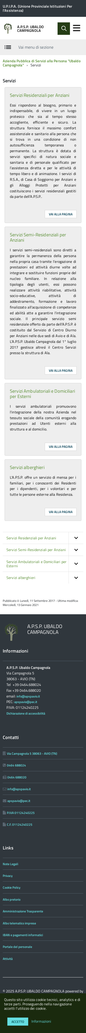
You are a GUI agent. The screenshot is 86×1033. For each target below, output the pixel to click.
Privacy (8, 875)
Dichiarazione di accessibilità (25, 713)
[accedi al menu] (76, 28)
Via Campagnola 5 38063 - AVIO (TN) (32, 753)
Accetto (17, 1021)
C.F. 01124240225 (19, 824)
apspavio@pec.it (25, 701)
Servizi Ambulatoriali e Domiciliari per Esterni (42, 393)
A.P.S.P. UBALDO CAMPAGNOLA (30, 28)
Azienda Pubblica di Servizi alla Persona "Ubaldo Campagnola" (41, 63)
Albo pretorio (11, 899)
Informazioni (41, 1021)
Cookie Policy (11, 887)
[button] (76, 538)
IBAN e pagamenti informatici (23, 934)
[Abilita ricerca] (64, 28)
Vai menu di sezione (35, 47)
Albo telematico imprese (19, 923)
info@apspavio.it (28, 696)
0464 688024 (16, 765)
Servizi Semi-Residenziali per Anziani (38, 237)
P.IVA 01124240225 (21, 812)
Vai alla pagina (60, 214)
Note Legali (10, 863)
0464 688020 (16, 777)
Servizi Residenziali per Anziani (39, 95)
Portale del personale (17, 946)
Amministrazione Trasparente (23, 911)
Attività (8, 958)
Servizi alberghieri (27, 467)
